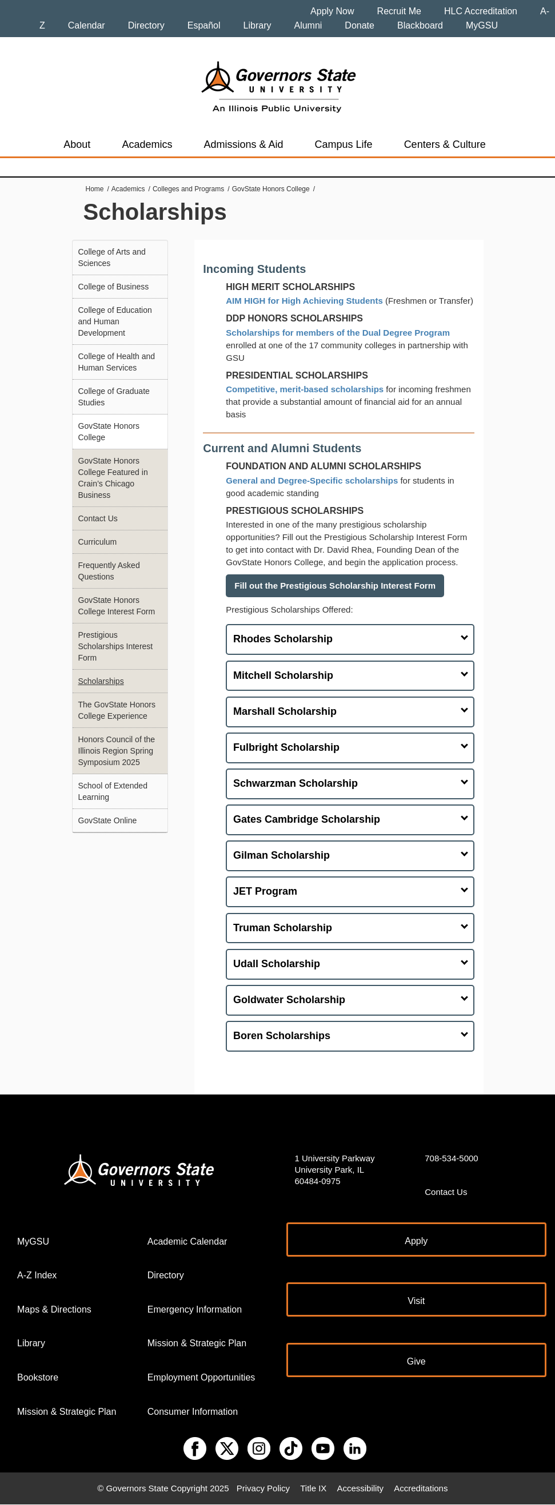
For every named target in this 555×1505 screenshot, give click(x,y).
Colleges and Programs (188, 189)
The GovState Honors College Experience (116, 710)
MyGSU (482, 25)
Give (416, 1361)
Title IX (313, 1488)
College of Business (113, 286)
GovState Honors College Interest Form (116, 605)
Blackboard (420, 25)
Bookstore (37, 1377)
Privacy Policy (263, 1488)
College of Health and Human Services (116, 362)
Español (204, 25)
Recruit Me (399, 11)
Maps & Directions (54, 1309)
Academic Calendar (187, 1241)
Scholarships (101, 681)
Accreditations (421, 1488)
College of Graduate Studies (114, 397)
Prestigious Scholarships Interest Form (115, 646)
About (76, 144)
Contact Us (98, 518)
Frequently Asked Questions (109, 571)
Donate (359, 25)
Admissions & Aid (243, 144)
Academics (147, 144)
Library (257, 25)
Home (95, 189)
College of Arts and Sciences (112, 257)
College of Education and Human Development (115, 321)
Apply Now (332, 11)
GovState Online (107, 820)
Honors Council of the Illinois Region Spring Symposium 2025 (116, 751)
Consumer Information (192, 1412)
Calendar (86, 25)
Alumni (308, 25)
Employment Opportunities (201, 1377)
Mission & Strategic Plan (66, 1412)
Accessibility (360, 1488)
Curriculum (97, 541)
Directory (146, 25)
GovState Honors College (271, 189)
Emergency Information (194, 1309)
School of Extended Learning (112, 791)
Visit (416, 1301)
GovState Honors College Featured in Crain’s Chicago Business (113, 478)
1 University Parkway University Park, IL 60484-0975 (335, 1169)
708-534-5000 (451, 1158)
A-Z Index (37, 1275)
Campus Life (344, 144)
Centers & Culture (445, 144)
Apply (416, 1241)
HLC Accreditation (480, 11)
